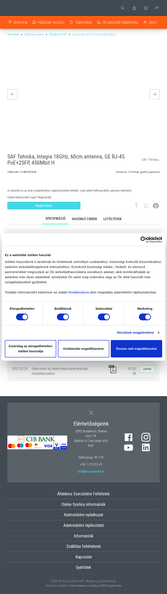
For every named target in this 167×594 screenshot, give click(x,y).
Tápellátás (83, 22)
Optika (154, 22)
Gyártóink (83, 567)
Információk (83, 535)
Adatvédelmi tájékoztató (83, 525)
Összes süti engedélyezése (136, 348)
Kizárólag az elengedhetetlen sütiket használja (30, 348)
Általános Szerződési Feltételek (83, 493)
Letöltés (147, 369)
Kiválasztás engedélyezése (83, 348)
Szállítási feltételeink (83, 546)
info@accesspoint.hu (91, 471)
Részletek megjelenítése (135, 332)
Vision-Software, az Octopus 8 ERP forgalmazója (95, 585)
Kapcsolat (83, 556)
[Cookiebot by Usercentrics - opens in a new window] (143, 239)
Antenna (20, 22)
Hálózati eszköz (51, 22)
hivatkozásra (78, 292)
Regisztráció (44, 206)
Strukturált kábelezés (120, 22)
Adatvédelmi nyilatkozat (83, 514)
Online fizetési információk (83, 504)
